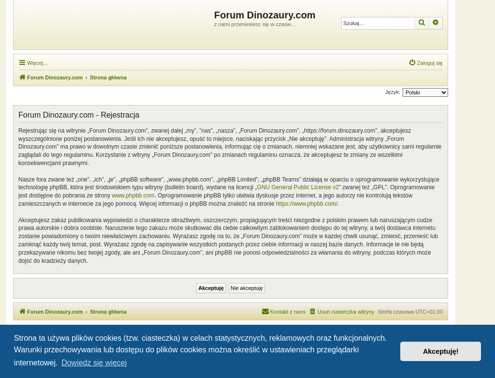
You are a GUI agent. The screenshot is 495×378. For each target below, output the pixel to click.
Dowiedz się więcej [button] (94, 363)
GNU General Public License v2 (298, 187)
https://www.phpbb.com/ (306, 203)
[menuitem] (425, 63)
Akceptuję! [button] (441, 351)
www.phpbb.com (133, 195)
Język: (392, 92)
